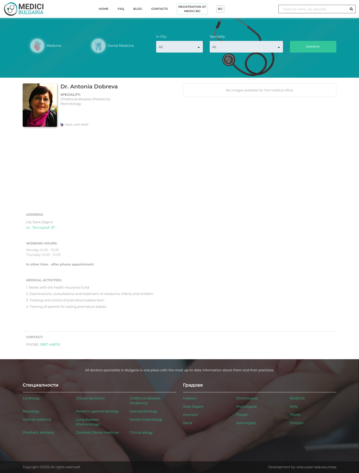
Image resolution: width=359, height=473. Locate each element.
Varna (187, 423)
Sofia (294, 406)
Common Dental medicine (97, 432)
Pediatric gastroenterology (97, 411)
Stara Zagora (193, 406)
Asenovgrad (245, 423)
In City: (161, 37)
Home (104, 9)
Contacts (159, 9)
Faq (121, 9)
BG (220, 9)
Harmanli (190, 415)
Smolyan (297, 423)
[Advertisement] (179, 170)
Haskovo (189, 398)
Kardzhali (297, 398)
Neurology (31, 411)
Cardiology (31, 398)
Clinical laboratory (90, 398)
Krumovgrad (246, 406)
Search (313, 46)
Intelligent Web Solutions (316, 467)
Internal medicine (37, 419)
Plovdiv (242, 415)
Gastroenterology (143, 411)
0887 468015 (50, 345)
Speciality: (218, 37)
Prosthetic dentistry (38, 432)
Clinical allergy (141, 432)
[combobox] (179, 47)
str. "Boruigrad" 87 (40, 224)
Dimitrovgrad (247, 398)
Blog (137, 9)
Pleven (295, 415)
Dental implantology (146, 419)
